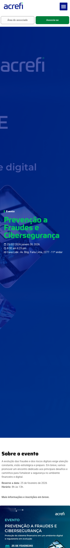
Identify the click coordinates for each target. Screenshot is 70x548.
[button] (63, 6)
